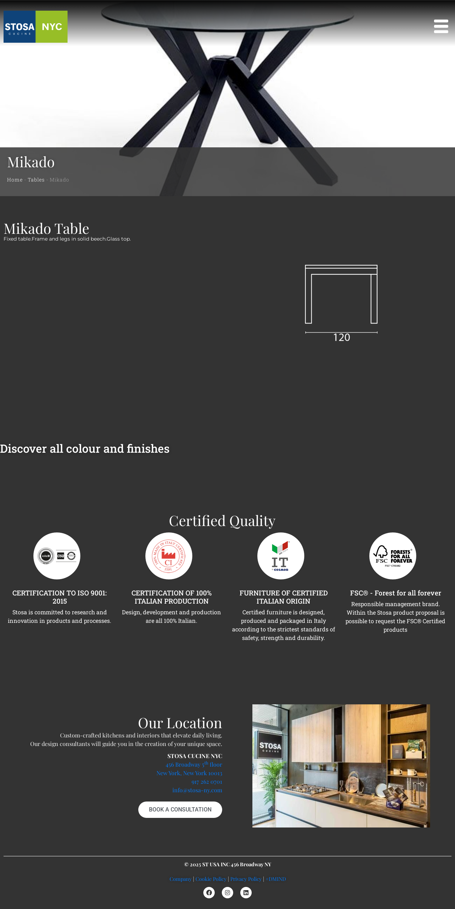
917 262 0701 (207, 781)
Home (15, 179)
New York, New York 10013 (189, 773)
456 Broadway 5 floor (194, 764)
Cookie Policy (211, 878)
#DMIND (276, 878)
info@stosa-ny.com (197, 790)
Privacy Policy (246, 878)
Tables (36, 179)
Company (181, 878)
